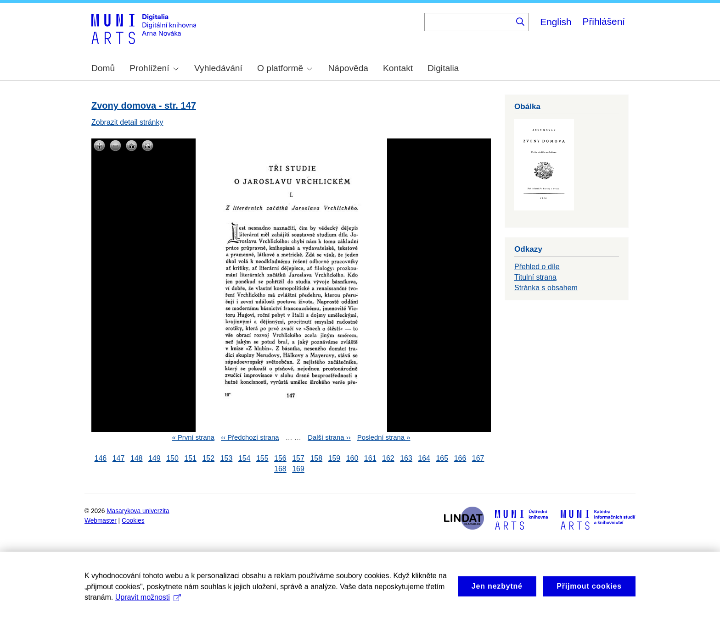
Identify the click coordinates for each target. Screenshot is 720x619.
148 (136, 458)
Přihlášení (604, 21)
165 (442, 458)
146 (101, 458)
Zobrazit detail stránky (127, 122)
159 (334, 458)
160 (352, 458)
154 (244, 458)
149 (154, 458)
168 (280, 469)
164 (424, 458)
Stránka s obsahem (546, 288)
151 (190, 458)
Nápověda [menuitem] (348, 68)
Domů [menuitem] (103, 68)
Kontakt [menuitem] (398, 68)
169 (298, 469)
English (555, 22)
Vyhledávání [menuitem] (218, 68)
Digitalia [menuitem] (443, 68)
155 (262, 458)
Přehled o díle (537, 267)
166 (460, 458)
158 (316, 458)
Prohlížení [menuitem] (153, 68)
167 (478, 458)
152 (208, 458)
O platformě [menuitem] (284, 68)
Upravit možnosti (148, 606)
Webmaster (100, 520)
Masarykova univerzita (138, 511)
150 (172, 458)
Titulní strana (535, 277)
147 (118, 458)
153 (226, 458)
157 (298, 458)
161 (370, 458)
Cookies (133, 520)
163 (406, 458)
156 (280, 458)
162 (388, 458)
